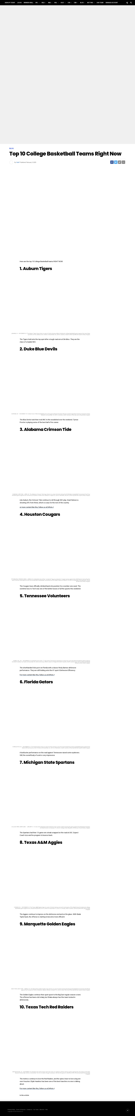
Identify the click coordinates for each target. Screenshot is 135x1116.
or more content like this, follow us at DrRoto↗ (37, 507)
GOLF (62, 2)
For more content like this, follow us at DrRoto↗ (37, 675)
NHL (55, 2)
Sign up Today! (10, 2)
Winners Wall (28, 2)
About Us (41, 1109)
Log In (19, 2)
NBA (49, 2)
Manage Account (112, 2)
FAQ (46, 1109)
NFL (37, 2)
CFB (69, 2)
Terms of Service (21, 1109)
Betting (90, 2)
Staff (18, 162)
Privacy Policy (11, 1109)
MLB (43, 2)
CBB (75, 2)
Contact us (29, 1109)
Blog (82, 2)
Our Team (100, 2)
